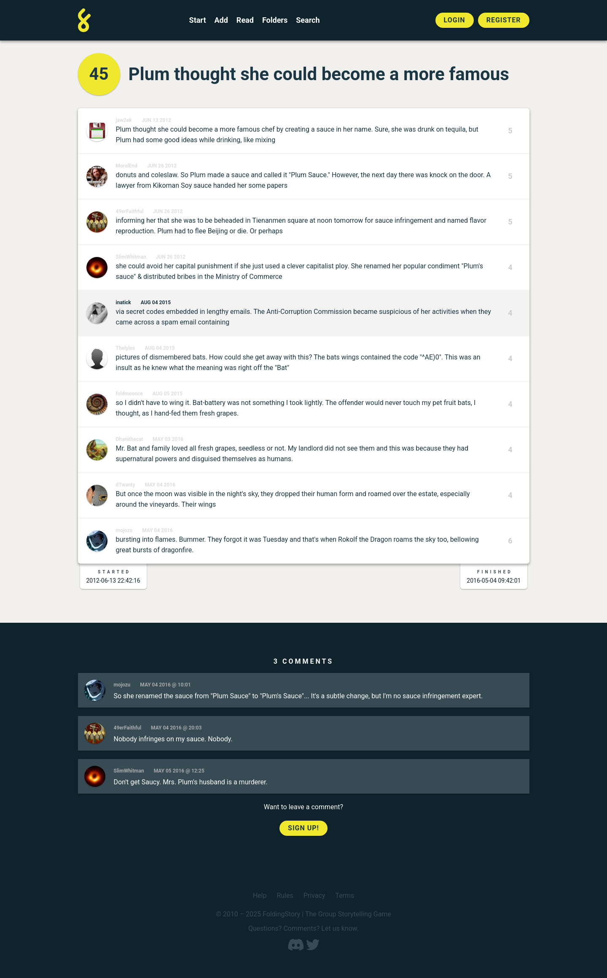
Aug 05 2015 (168, 394)
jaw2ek (124, 120)
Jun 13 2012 (156, 120)
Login (454, 20)
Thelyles (125, 348)
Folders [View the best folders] (274, 20)
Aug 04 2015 (156, 302)
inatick (123, 302)
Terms (344, 896)
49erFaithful (130, 211)
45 (99, 74)
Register (503, 20)
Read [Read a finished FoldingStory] (245, 20)
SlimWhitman (131, 257)
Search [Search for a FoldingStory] (308, 20)
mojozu (124, 530)
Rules (285, 896)
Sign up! (303, 828)
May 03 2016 (168, 439)
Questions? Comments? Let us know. (303, 928)
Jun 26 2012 (162, 166)
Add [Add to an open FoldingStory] (221, 20)
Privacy (314, 896)
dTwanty (125, 485)
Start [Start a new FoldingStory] (197, 20)
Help (260, 896)
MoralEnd (126, 166)
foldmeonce (129, 394)
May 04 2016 (160, 485)
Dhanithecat (129, 439)
